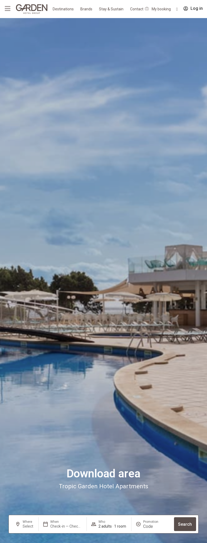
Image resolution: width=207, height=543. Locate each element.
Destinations (63, 9)
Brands (86, 9)
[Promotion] (156, 526)
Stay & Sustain (111, 9)
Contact (136, 9)
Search (185, 524)
